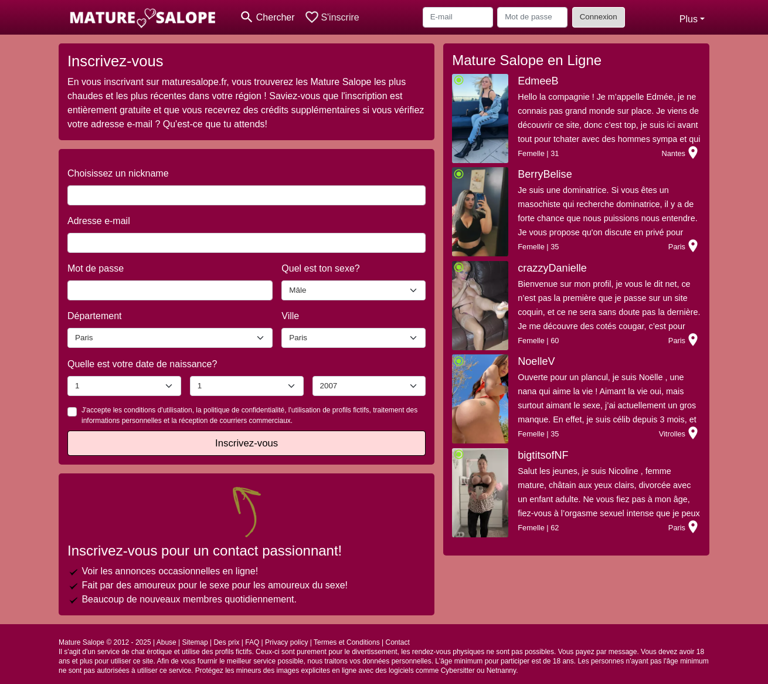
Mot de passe (95, 268)
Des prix (226, 642)
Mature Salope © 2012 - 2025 (105, 642)
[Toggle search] (267, 17)
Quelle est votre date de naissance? (142, 364)
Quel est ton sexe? (320, 268)
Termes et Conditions (347, 642)
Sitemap (195, 642)
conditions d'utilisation (158, 410)
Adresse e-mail (98, 221)
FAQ (252, 642)
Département (94, 316)
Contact (397, 642)
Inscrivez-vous (246, 443)
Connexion (598, 16)
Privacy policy (286, 642)
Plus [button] (688, 19)
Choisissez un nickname (118, 173)
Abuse (166, 642)
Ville (290, 316)
